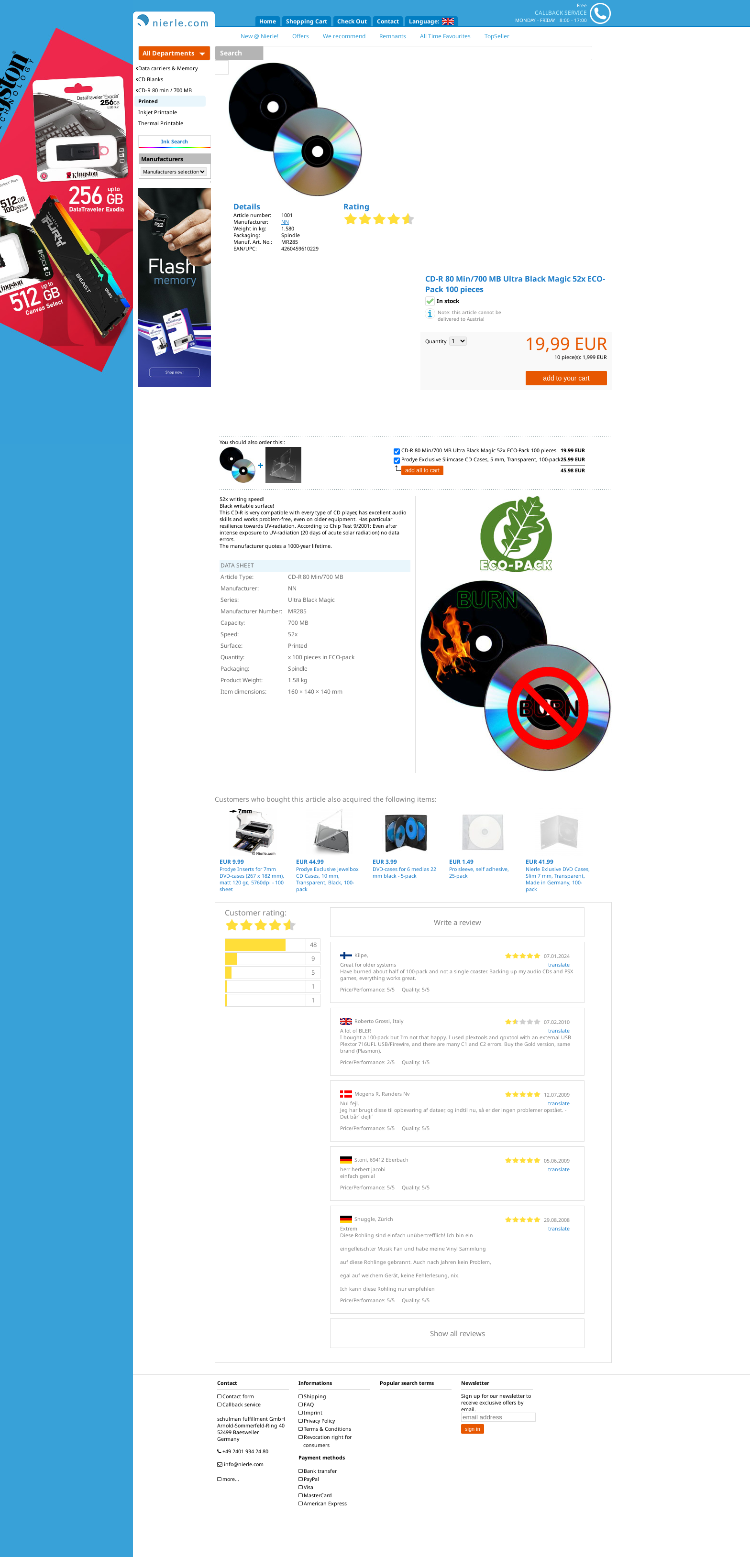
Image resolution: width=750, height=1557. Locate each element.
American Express (324, 1503)
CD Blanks (149, 79)
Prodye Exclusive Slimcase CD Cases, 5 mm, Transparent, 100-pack (481, 459)
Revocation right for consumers (326, 1441)
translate (559, 964)
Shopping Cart (306, 21)
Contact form (237, 1396)
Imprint (311, 1412)
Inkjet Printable (157, 112)
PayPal (310, 1479)
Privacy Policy (318, 1420)
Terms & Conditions (326, 1429)
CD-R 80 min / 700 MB (164, 90)
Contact (388, 21)
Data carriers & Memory (167, 68)
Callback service (240, 1404)
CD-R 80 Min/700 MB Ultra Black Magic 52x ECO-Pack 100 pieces (478, 450)
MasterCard (316, 1495)
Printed (148, 101)
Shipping (313, 1396)
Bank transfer (319, 1471)
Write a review (457, 922)
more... (229, 1479)
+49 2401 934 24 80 (244, 1451)
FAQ (307, 1404)
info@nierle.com (242, 1464)
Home (267, 21)
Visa (307, 1487)
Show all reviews (457, 1333)
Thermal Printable (160, 123)
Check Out (352, 21)
